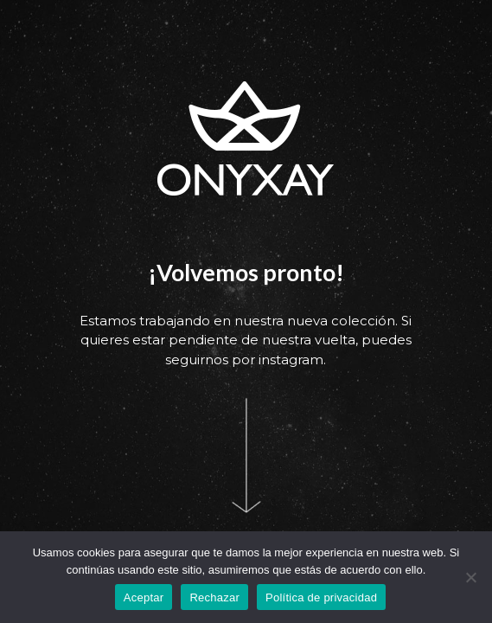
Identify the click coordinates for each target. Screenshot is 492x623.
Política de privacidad (321, 597)
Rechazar (214, 597)
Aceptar (144, 597)
